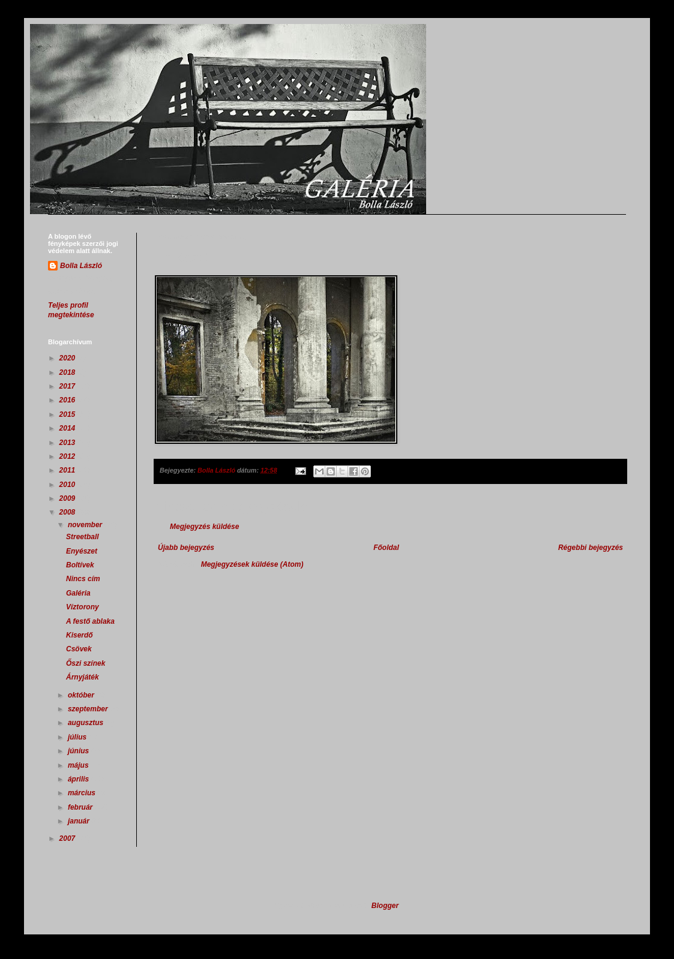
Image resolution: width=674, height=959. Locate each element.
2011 (68, 470)
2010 (68, 484)
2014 (68, 428)
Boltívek (80, 565)
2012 (68, 456)
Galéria (78, 593)
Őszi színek (85, 663)
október (82, 695)
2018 (68, 372)
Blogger (385, 905)
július (78, 737)
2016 (68, 400)
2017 (68, 386)
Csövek (79, 649)
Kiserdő (79, 635)
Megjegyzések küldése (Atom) (252, 564)
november (86, 525)
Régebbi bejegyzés (590, 547)
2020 (68, 358)
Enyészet (81, 551)
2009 (68, 498)
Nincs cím (83, 579)
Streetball (82, 537)
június (79, 751)
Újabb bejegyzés (186, 547)
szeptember (89, 709)
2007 (68, 838)
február (81, 807)
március (82, 793)
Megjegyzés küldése (204, 526)
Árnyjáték (82, 677)
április (79, 779)
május (79, 765)
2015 (68, 414)
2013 (68, 442)
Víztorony (82, 607)
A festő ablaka (90, 621)
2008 (68, 512)
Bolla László (81, 265)
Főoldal (386, 547)
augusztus (87, 723)
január (79, 821)
